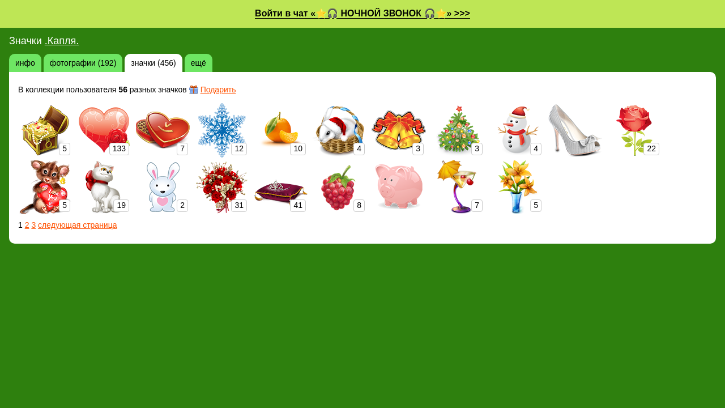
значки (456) (153, 62)
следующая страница (77, 225)
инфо (25, 62)
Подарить (218, 89)
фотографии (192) (83, 62)
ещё (198, 62)
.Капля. (62, 40)
